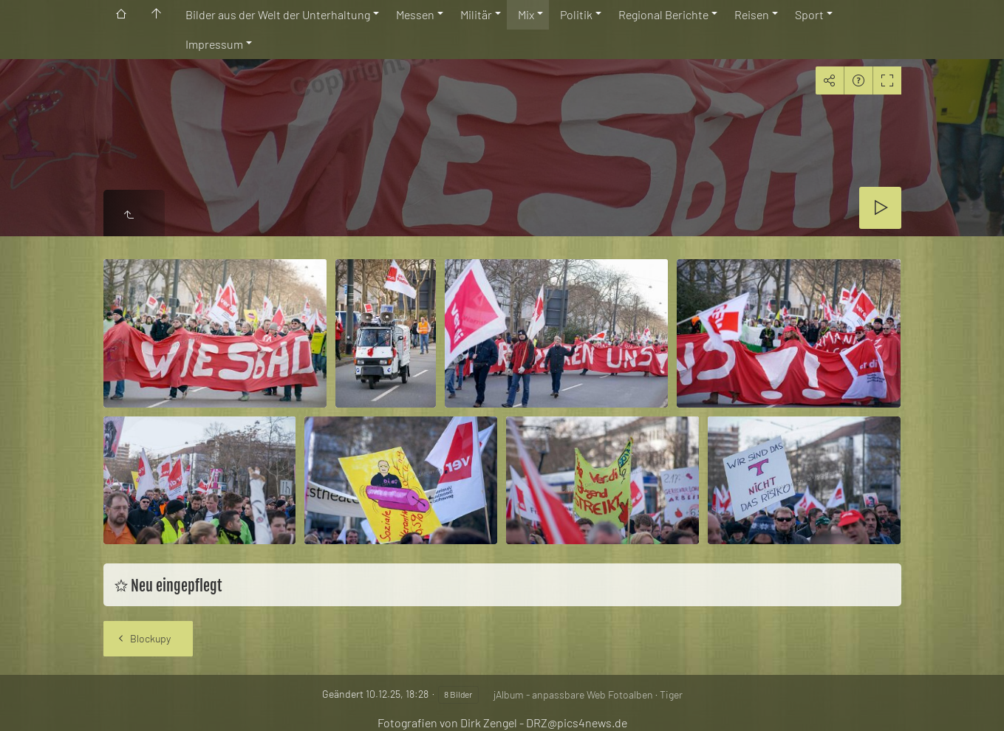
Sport (809, 14)
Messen (415, 14)
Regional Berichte (663, 14)
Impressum (214, 44)
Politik (576, 14)
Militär (476, 14)
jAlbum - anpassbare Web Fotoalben (573, 694)
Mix (526, 14)
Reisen (751, 14)
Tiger (671, 694)
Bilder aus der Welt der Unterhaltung (277, 14)
